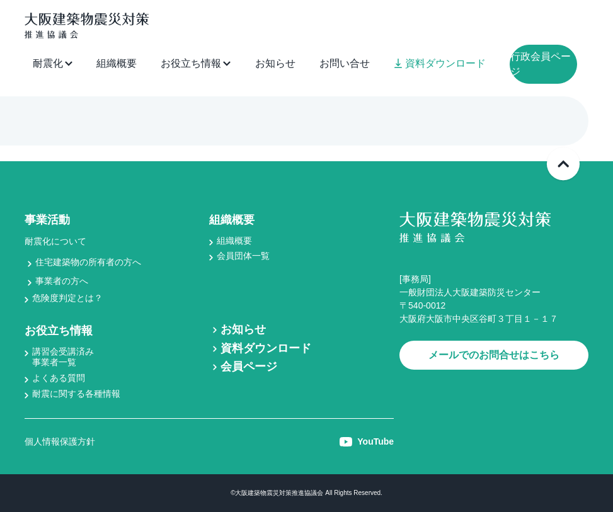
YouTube (367, 441)
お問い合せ (344, 63)
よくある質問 (58, 378)
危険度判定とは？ (67, 298)
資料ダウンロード (440, 63)
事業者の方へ (61, 281)
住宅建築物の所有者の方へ (88, 262)
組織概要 (116, 63)
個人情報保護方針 (60, 441)
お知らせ (275, 63)
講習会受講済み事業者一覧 (63, 356)
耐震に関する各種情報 (76, 394)
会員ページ (249, 366)
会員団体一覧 (243, 256)
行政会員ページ (540, 64)
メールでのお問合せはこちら (493, 355)
